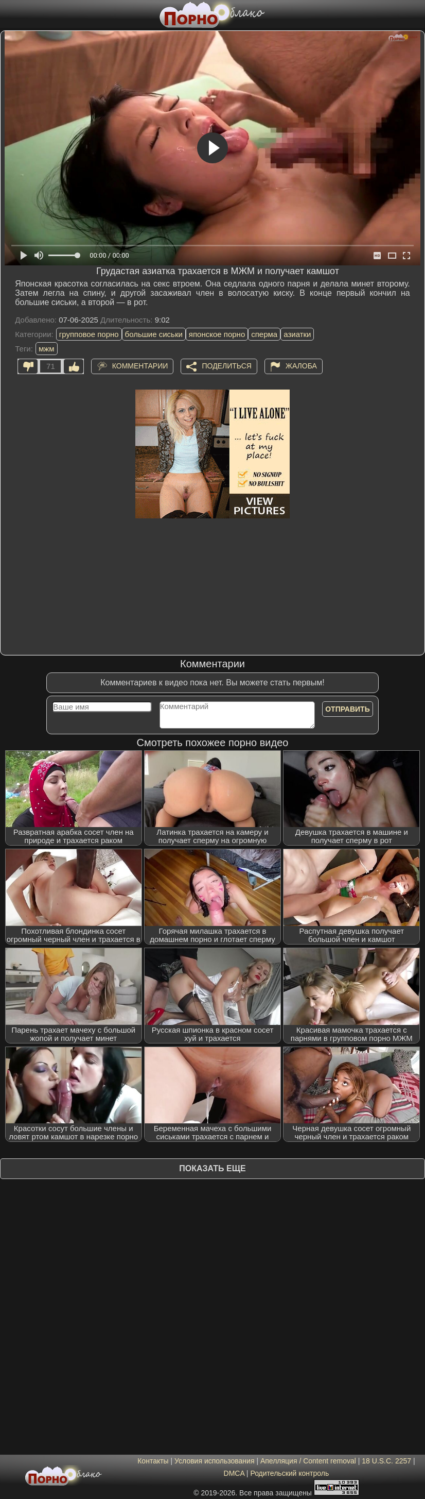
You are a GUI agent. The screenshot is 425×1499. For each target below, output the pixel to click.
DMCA (234, 1473)
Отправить (347, 709)
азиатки (297, 334)
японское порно (217, 334)
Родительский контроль (289, 1473)
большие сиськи (154, 334)
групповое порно (89, 334)
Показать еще (212, 1168)
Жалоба (301, 365)
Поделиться (226, 365)
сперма (264, 334)
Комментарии (140, 365)
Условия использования (214, 1461)
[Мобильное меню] (9, 14)
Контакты (152, 1461)
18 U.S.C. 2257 (386, 1461)
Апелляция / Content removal (308, 1461)
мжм (47, 348)
